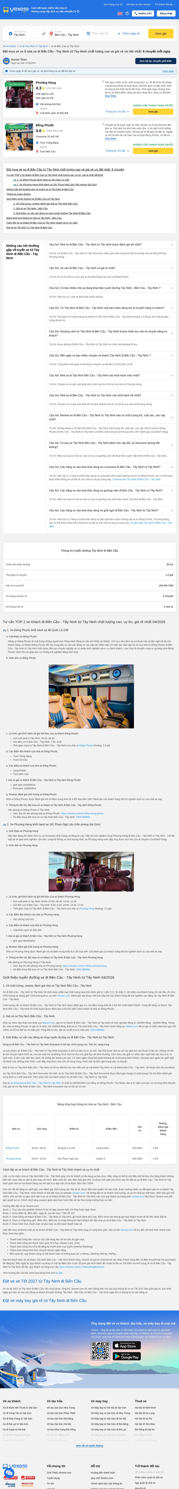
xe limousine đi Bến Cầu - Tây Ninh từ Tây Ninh (35, 1083)
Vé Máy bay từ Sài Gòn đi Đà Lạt (108, 1429)
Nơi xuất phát (20, 31)
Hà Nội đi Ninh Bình (145, 1407)
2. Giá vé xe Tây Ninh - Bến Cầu (30, 208)
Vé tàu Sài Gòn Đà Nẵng (60, 1418)
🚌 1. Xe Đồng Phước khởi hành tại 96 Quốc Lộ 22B (41, 179)
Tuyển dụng (53, 1478)
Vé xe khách (9, 46)
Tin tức (50, 1483)
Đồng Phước (86, 745)
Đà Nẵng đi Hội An (145, 1429)
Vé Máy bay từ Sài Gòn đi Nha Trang (110, 1413)
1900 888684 (83, 817)
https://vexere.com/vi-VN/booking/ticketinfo (81, 1267)
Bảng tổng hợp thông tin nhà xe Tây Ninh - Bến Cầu (34, 218)
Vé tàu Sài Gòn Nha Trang (61, 1407)
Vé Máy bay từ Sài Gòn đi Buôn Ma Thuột (109, 1442)
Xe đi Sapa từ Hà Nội (14, 1429)
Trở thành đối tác (165, 4)
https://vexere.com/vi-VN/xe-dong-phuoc (82, 813)
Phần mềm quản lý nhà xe (149, 1477)
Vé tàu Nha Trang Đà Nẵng (61, 1429)
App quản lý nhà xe (145, 1482)
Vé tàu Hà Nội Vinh (57, 1440)
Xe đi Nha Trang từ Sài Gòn (17, 1418)
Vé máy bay (99, 1401)
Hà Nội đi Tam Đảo (145, 1424)
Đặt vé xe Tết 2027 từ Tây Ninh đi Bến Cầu (29, 227)
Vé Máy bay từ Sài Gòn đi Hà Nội (108, 1418)
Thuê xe (141, 1401)
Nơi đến (58, 31)
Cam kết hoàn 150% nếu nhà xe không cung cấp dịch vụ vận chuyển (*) (53, 10)
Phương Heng (86, 908)
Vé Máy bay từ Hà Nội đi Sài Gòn (108, 1407)
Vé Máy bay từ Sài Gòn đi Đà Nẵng (109, 1424)
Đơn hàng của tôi (113, 4)
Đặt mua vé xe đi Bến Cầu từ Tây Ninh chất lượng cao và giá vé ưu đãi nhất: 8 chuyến (65, 169)
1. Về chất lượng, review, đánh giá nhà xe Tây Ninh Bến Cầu (45, 203)
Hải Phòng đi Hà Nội (146, 1440)
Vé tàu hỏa (54, 1401)
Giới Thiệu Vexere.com (59, 1472)
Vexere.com (63, 995)
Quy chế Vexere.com (102, 1478)
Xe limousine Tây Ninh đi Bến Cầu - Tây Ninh (136, 479)
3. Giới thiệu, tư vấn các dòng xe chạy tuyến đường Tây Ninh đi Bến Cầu (52, 213)
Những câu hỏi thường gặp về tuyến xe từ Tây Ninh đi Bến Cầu (40, 189)
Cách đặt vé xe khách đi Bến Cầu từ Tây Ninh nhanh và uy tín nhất (41, 222)
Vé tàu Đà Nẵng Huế (58, 1435)
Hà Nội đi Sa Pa (143, 1418)
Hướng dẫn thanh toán (103, 1472)
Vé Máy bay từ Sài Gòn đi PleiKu (108, 1435)
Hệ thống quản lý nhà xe (149, 1472)
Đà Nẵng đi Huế (143, 1435)
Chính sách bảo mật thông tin (106, 1483)
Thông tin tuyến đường (18, 194)
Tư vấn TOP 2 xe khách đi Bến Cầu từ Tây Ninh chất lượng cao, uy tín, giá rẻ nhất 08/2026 (54, 175)
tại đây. (59, 1272)
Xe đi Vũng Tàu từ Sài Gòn (17, 1413)
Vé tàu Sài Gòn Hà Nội (59, 1424)
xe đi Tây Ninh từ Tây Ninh (32, 46)
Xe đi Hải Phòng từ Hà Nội (17, 1435)
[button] (111, 245)
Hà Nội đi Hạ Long (145, 1413)
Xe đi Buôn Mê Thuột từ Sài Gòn (20, 1407)
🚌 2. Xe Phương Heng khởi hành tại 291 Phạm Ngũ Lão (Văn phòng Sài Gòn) (55, 184)
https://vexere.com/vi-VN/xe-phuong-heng (84, 965)
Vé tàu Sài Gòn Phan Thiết (61, 1413)
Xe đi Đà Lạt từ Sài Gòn (15, 1424)
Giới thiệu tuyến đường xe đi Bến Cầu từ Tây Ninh (33, 199)
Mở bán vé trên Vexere (138, 4)
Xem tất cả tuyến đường (89, 1445)
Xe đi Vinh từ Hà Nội (14, 1440)
